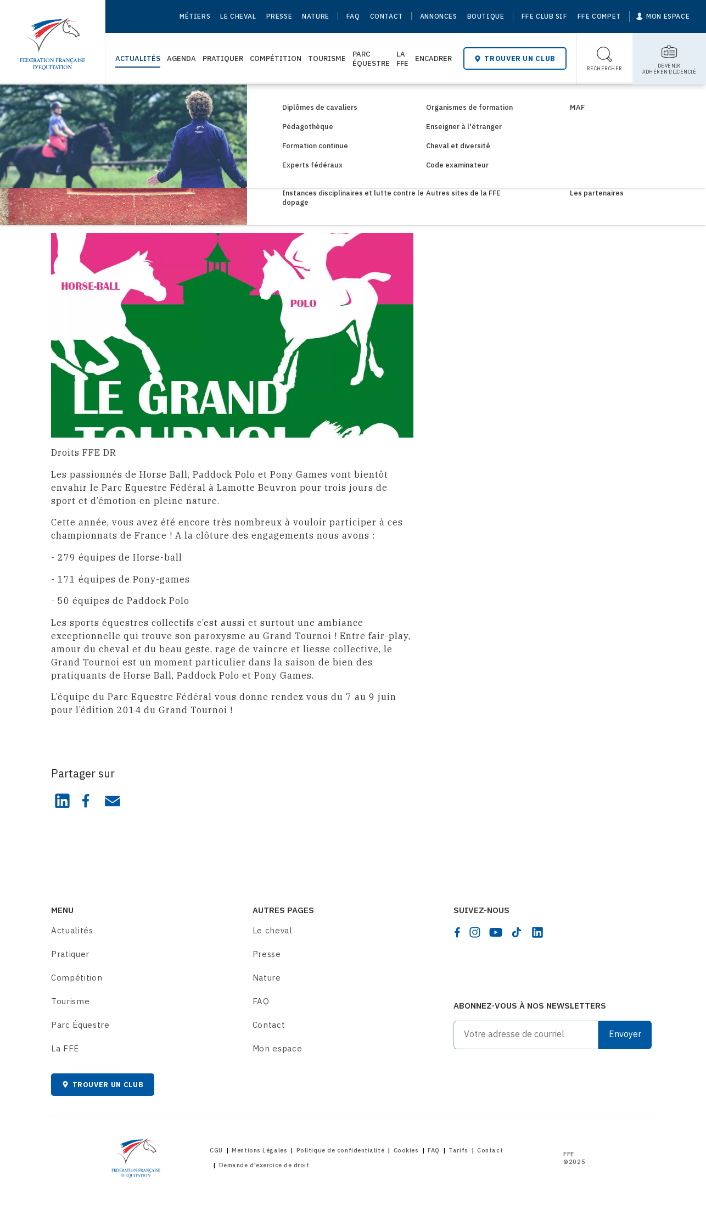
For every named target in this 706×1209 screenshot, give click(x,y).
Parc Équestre (371, 58)
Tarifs (458, 1150)
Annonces (438, 16)
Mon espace (277, 1048)
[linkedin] (537, 932)
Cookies (406, 1150)
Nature (315, 16)
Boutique (486, 16)
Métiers (195, 16)
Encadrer (433, 58)
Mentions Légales (259, 1150)
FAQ (353, 16)
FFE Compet (599, 16)
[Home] (52, 38)
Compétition (275, 58)
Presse (279, 16)
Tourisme (327, 58)
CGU (216, 1150)
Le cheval (238, 16)
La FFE (402, 58)
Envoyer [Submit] (625, 1033)
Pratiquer (223, 58)
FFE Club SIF (545, 16)
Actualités (137, 58)
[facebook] (457, 932)
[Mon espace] (663, 16)
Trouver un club (515, 58)
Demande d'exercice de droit (264, 1165)
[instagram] (475, 932)
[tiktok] (516, 932)
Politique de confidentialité (340, 1150)
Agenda (181, 58)
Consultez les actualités (122, 103)
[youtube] (496, 932)
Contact (386, 16)
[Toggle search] (604, 59)
